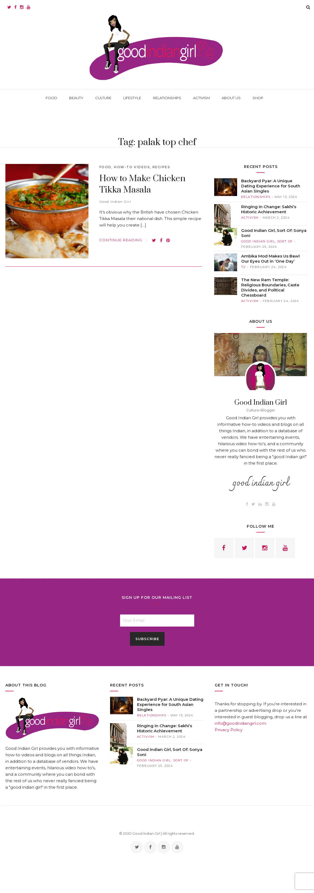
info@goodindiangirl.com (240, 723)
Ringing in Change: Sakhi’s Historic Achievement (268, 209)
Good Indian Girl (115, 202)
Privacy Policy (229, 729)
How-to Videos (132, 167)
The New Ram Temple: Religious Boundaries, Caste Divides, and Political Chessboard (270, 287)
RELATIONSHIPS (256, 197)
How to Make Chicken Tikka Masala (142, 184)
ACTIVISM (249, 217)
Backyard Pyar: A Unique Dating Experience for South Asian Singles (270, 186)
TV (243, 267)
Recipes (161, 167)
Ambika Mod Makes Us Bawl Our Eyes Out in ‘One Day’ (270, 258)
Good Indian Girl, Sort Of (267, 241)
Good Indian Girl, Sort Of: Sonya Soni (273, 233)
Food (105, 167)
